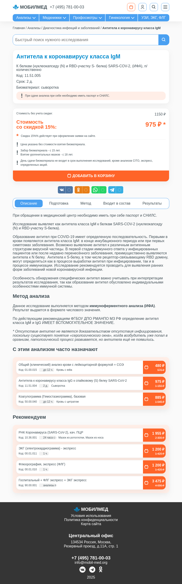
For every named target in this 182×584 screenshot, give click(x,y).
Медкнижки (52, 18)
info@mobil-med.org (91, 562)
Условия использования (91, 516)
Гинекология (119, 18)
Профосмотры (85, 18)
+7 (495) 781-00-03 (67, 7)
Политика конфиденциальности (91, 520)
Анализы (23, 18)
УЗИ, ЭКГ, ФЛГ (153, 18)
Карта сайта (91, 524)
